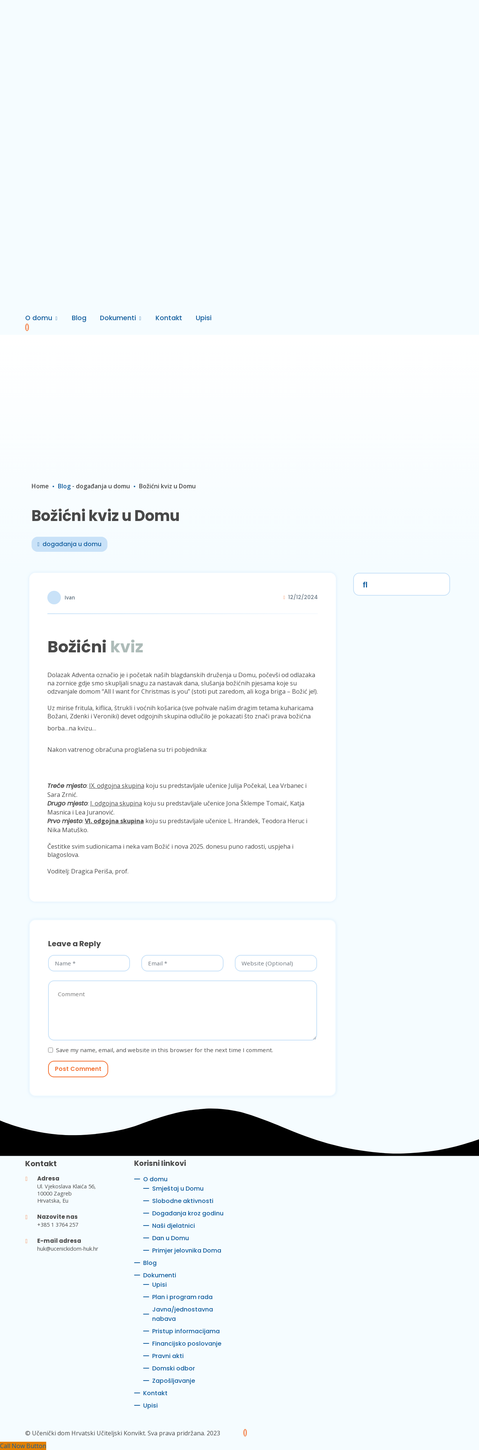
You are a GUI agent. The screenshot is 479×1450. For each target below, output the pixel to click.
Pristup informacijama (186, 1331)
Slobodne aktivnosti (182, 1201)
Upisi (204, 317)
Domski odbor (173, 1368)
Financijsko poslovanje (186, 1343)
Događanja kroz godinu (188, 1213)
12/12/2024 (303, 597)
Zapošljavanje (173, 1380)
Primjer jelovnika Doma (186, 1250)
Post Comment (78, 1069)
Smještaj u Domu (178, 1188)
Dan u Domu (170, 1238)
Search (364, 583)
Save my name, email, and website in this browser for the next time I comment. (164, 1050)
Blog (79, 317)
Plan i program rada (182, 1297)
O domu (38, 317)
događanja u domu (103, 486)
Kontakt (169, 317)
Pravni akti (168, 1356)
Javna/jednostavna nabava (182, 1314)
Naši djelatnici (173, 1225)
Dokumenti (118, 317)
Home (40, 486)
